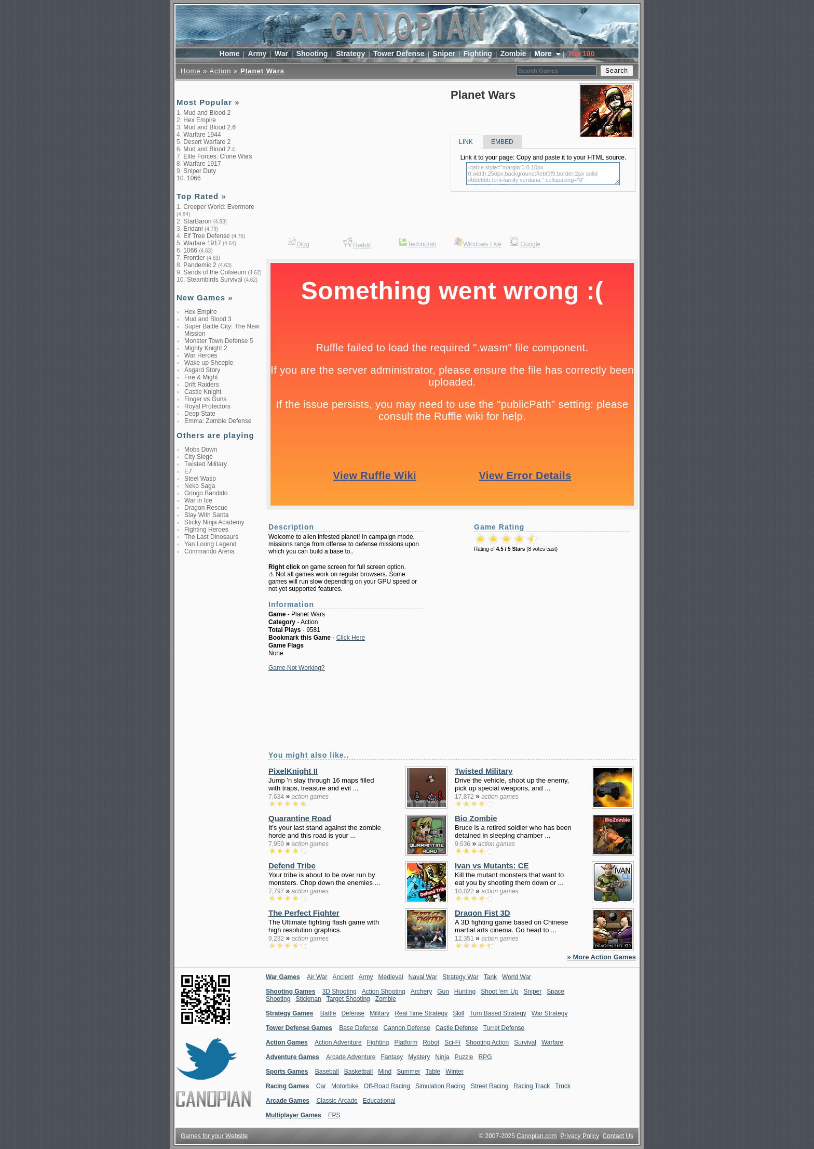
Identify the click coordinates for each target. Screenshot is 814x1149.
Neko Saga (199, 486)
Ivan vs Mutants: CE (492, 865)
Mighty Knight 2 (205, 348)
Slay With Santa (206, 515)
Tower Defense (399, 53)
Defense (352, 1013)
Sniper (443, 53)
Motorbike (345, 1086)
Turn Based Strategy (497, 1013)
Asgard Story (202, 370)
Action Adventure (338, 1042)
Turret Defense (504, 1028)
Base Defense (358, 1028)
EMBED (502, 142)
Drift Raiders (201, 384)
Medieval (390, 977)
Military (379, 1013)
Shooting (312, 53)
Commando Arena (209, 551)
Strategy (350, 53)
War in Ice (198, 500)
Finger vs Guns (205, 399)
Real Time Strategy (421, 1013)
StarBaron (197, 221)
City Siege (198, 456)
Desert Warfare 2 (206, 142)
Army (257, 53)
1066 (194, 178)
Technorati (422, 244)
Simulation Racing (440, 1086)
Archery (421, 991)
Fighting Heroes (206, 529)
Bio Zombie (476, 818)
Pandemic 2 (199, 265)
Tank (490, 977)
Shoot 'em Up (499, 991)
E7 (188, 471)
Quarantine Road (299, 818)
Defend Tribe (292, 865)
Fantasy (392, 1057)
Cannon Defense (407, 1028)
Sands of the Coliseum (214, 272)
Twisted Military (205, 464)
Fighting (478, 53)
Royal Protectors (207, 406)
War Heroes (201, 355)
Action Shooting (383, 991)
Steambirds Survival (214, 279)
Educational (379, 1100)
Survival (525, 1042)
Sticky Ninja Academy (214, 522)
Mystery (419, 1057)
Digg (302, 244)
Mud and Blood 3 (208, 319)
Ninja (442, 1057)
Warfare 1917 (202, 163)
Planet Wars (262, 71)
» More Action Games (601, 957)
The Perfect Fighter (304, 912)
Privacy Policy (579, 1136)
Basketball (358, 1071)
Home (230, 53)
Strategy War (460, 977)
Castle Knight (202, 391)
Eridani (192, 228)
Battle (328, 1013)
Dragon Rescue (205, 507)
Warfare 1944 (202, 134)
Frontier (194, 257)
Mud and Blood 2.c (209, 149)
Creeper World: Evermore (218, 206)
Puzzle (464, 1057)
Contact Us (618, 1136)
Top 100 (580, 53)
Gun (443, 991)
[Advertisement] (218, 724)
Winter (454, 1071)
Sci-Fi (452, 1042)
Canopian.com (537, 1136)
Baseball (327, 1071)
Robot (431, 1042)
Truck (563, 1086)
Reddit (362, 245)
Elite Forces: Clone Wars (217, 156)
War (281, 53)
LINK (466, 142)
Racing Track (531, 1086)
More (543, 53)
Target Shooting (348, 998)
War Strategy (550, 1013)
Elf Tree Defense (206, 236)
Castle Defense (457, 1028)
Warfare (552, 1042)
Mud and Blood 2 (206, 112)
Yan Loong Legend (210, 544)
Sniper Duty (199, 171)
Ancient (343, 977)
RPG (485, 1057)
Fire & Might (201, 377)
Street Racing (490, 1086)
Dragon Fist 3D (482, 912)
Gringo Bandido (205, 493)
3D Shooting (339, 991)
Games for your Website (214, 1136)
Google (530, 244)
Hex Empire (199, 120)
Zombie (513, 53)
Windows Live (482, 244)
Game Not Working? (296, 667)
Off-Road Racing (387, 1086)
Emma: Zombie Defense (217, 421)
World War (516, 977)
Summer (408, 1071)
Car (321, 1086)
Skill (458, 1013)
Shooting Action (487, 1042)
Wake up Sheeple (208, 362)
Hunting (465, 991)
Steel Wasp (200, 478)
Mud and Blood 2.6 (209, 127)
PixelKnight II (293, 771)
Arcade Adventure (350, 1057)
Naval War (423, 977)
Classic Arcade (336, 1100)
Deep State (199, 413)
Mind (384, 1071)
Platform (405, 1042)
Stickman (308, 998)
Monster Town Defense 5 (218, 341)
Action (220, 71)
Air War (317, 977)
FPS (334, 1115)
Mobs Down (200, 449)
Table (432, 1071)
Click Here (350, 637)
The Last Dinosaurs (211, 536)
